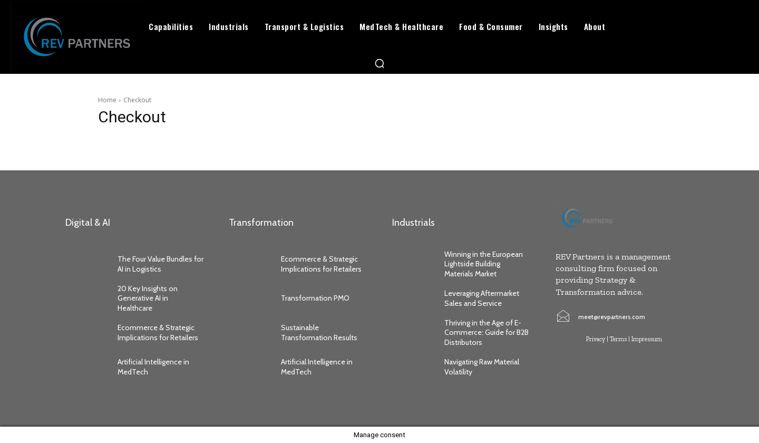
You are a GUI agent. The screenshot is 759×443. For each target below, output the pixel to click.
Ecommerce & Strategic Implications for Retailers (159, 332)
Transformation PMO (315, 298)
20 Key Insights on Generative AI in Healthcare (148, 298)
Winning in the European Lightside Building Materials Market (483, 263)
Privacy (595, 339)
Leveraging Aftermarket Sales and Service (481, 297)
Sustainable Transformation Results (319, 332)
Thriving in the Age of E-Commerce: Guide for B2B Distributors (486, 332)
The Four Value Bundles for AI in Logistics (160, 263)
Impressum (646, 339)
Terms (618, 339)
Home (107, 99)
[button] (379, 63)
